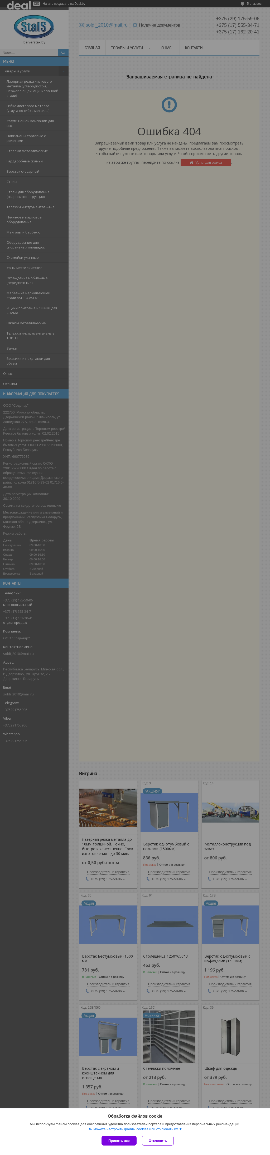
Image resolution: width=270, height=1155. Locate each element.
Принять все (119, 1141)
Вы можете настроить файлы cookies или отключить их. (133, 1129)
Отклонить (158, 1141)
